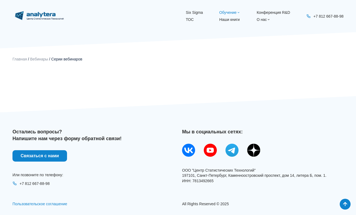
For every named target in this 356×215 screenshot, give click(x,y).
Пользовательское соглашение (39, 204)
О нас (264, 19)
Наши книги (229, 19)
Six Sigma (194, 12)
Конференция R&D (273, 12)
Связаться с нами (40, 155)
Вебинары (39, 59)
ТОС (190, 19)
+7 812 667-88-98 (31, 183)
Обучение (229, 12)
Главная (19, 59)
